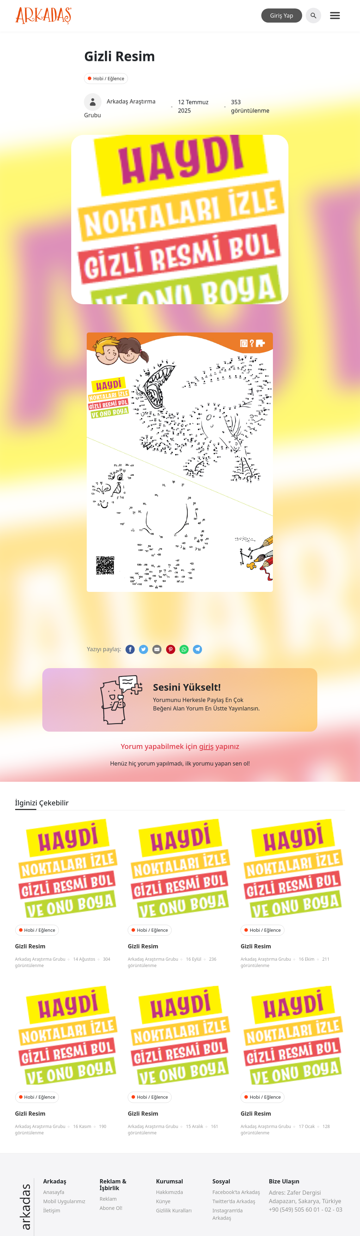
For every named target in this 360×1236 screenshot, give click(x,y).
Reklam (108, 1198)
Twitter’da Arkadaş (233, 1201)
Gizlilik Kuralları (173, 1210)
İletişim (51, 1210)
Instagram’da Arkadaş (227, 1214)
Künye (163, 1201)
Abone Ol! (110, 1208)
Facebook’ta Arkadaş (236, 1192)
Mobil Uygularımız (64, 1201)
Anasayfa (53, 1192)
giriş (206, 746)
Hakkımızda (169, 1192)
